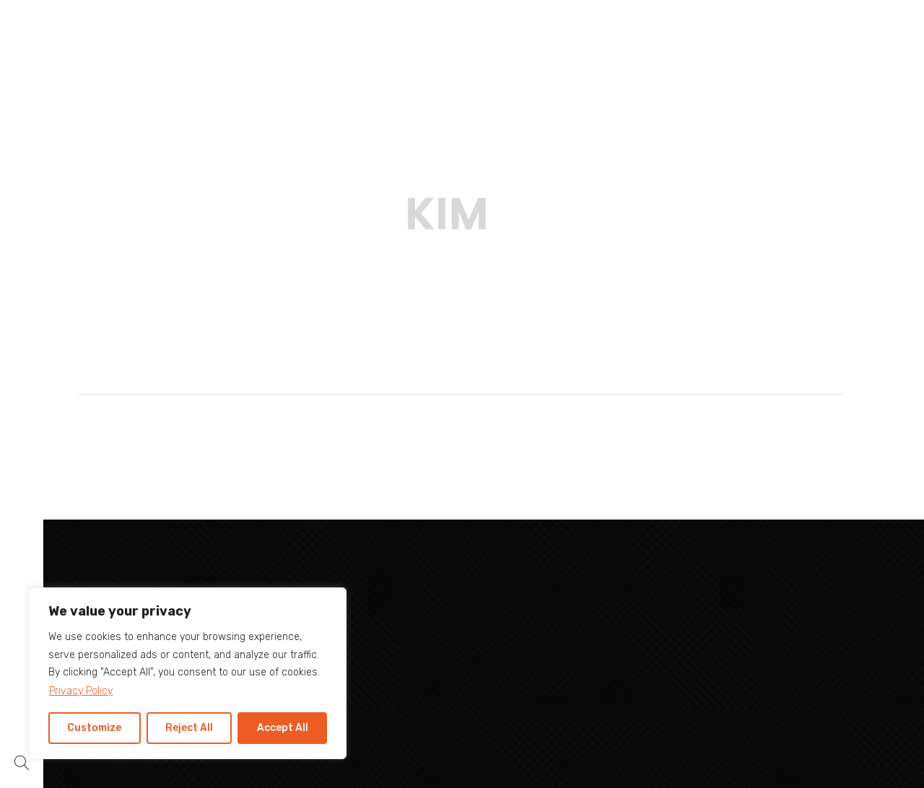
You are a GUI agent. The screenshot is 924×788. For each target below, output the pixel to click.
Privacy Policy (81, 691)
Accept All (282, 728)
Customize (94, 728)
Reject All (189, 728)
